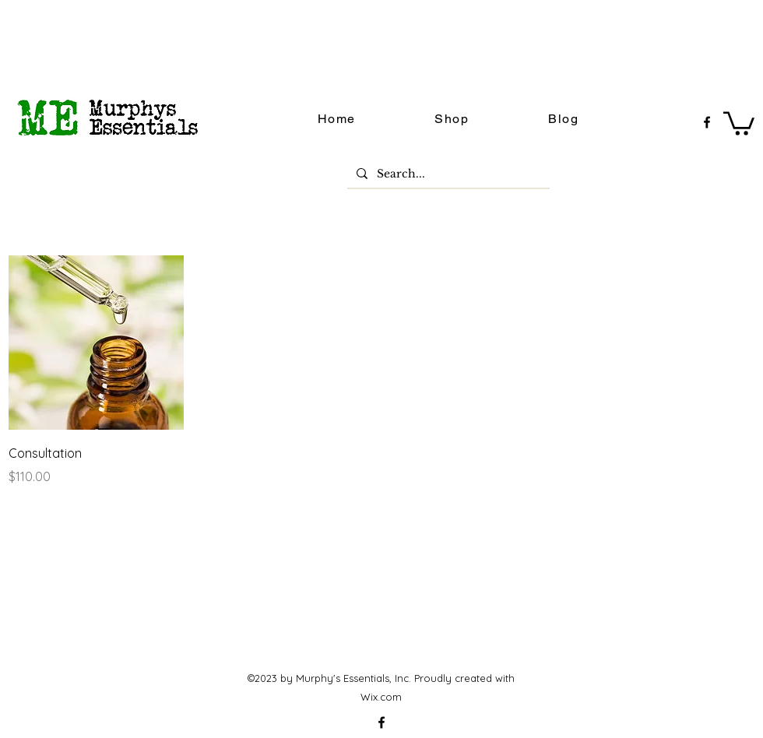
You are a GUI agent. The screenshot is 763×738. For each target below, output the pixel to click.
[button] (738, 122)
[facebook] (707, 122)
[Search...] (447, 174)
